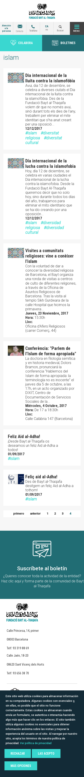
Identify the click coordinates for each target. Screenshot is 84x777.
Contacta (19, 31)
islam (32, 133)
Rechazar (18, 753)
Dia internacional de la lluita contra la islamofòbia (50, 78)
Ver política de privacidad (36, 743)
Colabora (25, 43)
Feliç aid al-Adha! (41, 476)
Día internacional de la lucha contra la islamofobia (50, 163)
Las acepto (46, 753)
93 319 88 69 (21, 648)
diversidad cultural (44, 230)
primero (18, 513)
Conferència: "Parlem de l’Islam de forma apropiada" (50, 351)
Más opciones (21, 766)
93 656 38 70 (21, 673)
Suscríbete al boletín (42, 568)
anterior (35, 513)
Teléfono (33, 31)
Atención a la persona (6, 28)
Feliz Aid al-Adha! (24, 436)
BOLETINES (67, 43)
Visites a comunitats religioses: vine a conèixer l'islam (49, 256)
